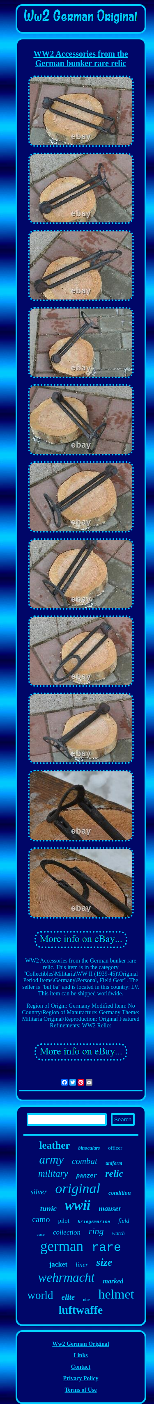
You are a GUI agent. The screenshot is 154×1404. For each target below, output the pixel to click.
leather (54, 1145)
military (53, 1173)
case (41, 1234)
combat (84, 1161)
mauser (110, 1209)
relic (114, 1173)
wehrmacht (66, 1277)
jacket (58, 1264)
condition (119, 1193)
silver (38, 1192)
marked (113, 1281)
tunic (48, 1208)
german (61, 1246)
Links (80, 1355)
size (104, 1262)
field (123, 1220)
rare (106, 1248)
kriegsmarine (94, 1221)
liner (82, 1264)
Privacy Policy (81, 1378)
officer (115, 1148)
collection (66, 1232)
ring (96, 1231)
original (77, 1188)
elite (68, 1297)
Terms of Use (80, 1390)
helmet (116, 1294)
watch (118, 1233)
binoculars (89, 1148)
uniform (114, 1163)
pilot (63, 1220)
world (40, 1295)
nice (86, 1299)
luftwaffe (81, 1309)
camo (41, 1219)
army (51, 1159)
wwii (77, 1205)
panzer (86, 1176)
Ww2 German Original (80, 1344)
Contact (80, 1367)
